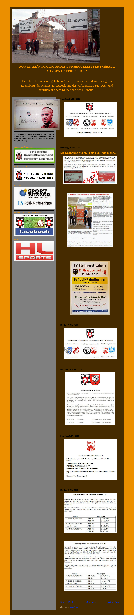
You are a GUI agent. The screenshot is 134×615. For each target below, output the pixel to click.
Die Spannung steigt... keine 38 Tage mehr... (88, 152)
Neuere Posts (67, 602)
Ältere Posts (114, 602)
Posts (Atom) (73, 607)
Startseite (91, 602)
